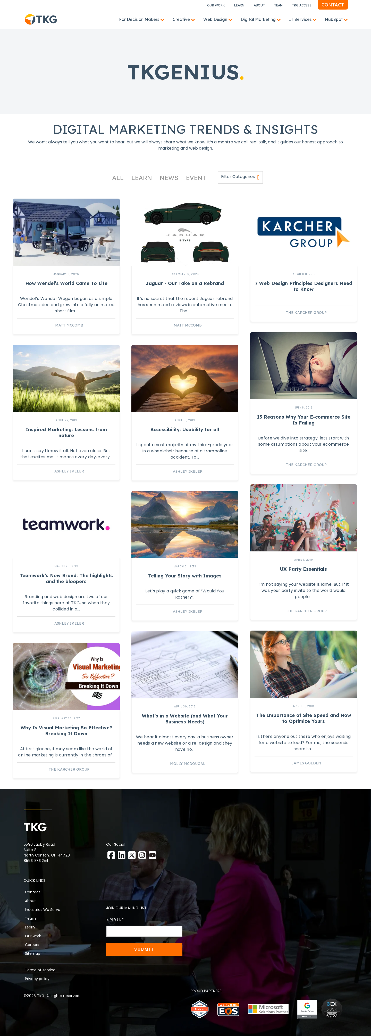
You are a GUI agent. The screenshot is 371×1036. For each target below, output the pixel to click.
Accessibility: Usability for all (184, 430)
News (169, 178)
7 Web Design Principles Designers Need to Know (303, 286)
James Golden (306, 763)
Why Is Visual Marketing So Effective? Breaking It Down (66, 731)
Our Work (216, 5)
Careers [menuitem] (32, 944)
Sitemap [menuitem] (32, 953)
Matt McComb (69, 325)
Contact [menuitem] (32, 892)
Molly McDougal (187, 763)
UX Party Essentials (303, 569)
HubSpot (334, 19)
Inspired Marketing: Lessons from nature (66, 432)
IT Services (300, 19)
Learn (239, 5)
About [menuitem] (30, 900)
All (118, 178)
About (259, 5)
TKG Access (301, 5)
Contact (333, 5)
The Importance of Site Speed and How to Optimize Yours (303, 718)
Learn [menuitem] (30, 927)
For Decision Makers (139, 19)
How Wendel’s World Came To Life (66, 283)
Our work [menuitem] (33, 936)
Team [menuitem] (30, 918)
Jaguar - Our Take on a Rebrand (185, 283)
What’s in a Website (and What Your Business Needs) (185, 719)
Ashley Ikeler (69, 471)
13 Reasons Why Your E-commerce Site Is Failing (303, 420)
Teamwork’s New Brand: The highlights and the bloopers (66, 578)
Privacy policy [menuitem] (37, 978)
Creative (181, 19)
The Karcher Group (306, 312)
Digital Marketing (258, 19)
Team (278, 5)
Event (196, 178)
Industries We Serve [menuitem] (42, 909)
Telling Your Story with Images (185, 576)
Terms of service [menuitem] (40, 970)
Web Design (215, 19)
